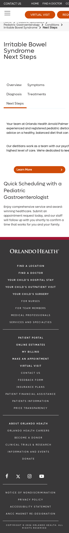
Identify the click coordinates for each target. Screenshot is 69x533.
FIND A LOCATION (31, 266)
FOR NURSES (30, 301)
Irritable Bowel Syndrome (20, 27)
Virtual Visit (40, 15)
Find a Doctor (52, 3)
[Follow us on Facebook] (7, 476)
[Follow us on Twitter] (18, 477)
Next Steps (15, 103)
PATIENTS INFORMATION (30, 401)
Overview (14, 85)
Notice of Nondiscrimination (31, 492)
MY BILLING (30, 351)
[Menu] (7, 15)
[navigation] (34, 3)
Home (35, 3)
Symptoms (36, 85)
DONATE (28, 458)
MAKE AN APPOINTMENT (30, 358)
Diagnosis (14, 94)
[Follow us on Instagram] (30, 476)
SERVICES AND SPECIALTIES (31, 322)
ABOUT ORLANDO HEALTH (28, 423)
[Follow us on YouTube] (42, 476)
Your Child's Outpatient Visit (31, 287)
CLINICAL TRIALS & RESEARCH (29, 444)
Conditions (52, 25)
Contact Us (12, 4)
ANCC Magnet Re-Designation (31, 513)
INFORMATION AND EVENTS (28, 451)
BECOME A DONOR (29, 437)
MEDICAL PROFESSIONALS (31, 315)
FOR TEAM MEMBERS (30, 308)
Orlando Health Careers (28, 430)
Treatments (36, 94)
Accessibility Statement (30, 506)
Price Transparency (31, 408)
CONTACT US (30, 372)
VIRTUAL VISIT (31, 365)
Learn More (24, 169)
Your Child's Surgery (31, 294)
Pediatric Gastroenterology (22, 25)
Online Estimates (30, 344)
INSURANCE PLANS (31, 387)
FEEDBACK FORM (30, 380)
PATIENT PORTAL (30, 337)
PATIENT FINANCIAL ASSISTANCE (31, 394)
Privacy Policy (30, 499)
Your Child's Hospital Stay (31, 280)
